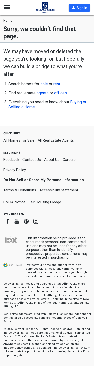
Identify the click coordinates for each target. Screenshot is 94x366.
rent (56, 84)
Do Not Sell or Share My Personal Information (43, 180)
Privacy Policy (14, 170)
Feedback (11, 160)
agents (43, 93)
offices (60, 93)
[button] (79, 8)
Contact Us (31, 159)
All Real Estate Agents (56, 140)
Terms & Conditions (19, 190)
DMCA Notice (14, 202)
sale (44, 84)
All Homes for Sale (18, 140)
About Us (51, 159)
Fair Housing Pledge (45, 202)
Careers (69, 159)
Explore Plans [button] (76, 276)
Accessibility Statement (58, 190)
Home (7, 20)
